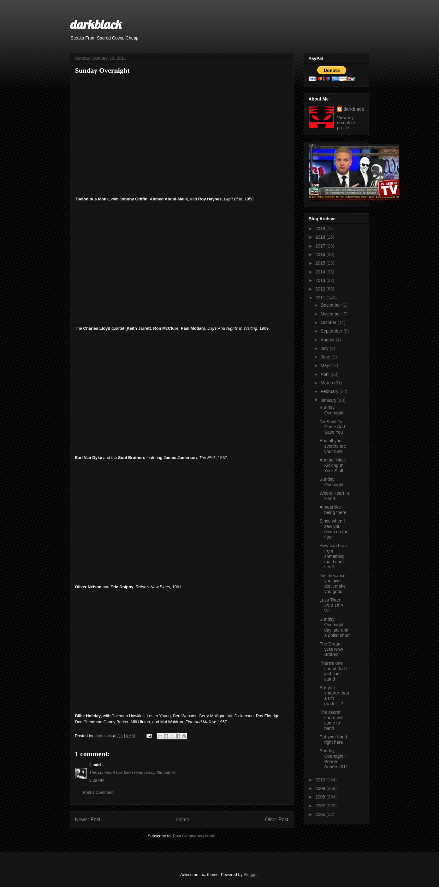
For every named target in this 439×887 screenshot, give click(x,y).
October (329, 322)
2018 (320, 237)
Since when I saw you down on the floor (333, 528)
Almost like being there (332, 510)
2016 (320, 254)
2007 (320, 805)
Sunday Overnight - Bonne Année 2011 (333, 758)
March (327, 382)
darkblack (96, 24)
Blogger (251, 874)
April (326, 374)
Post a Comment (98, 792)
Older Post (276, 819)
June (326, 356)
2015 (320, 263)
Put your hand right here (333, 739)
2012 (320, 288)
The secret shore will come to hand (330, 720)
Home (182, 819)
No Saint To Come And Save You (332, 427)
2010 (320, 779)
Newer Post (88, 819)
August (328, 339)
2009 (320, 788)
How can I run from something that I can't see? (333, 556)
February (330, 391)
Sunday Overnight (331, 410)
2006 (320, 814)
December (331, 305)
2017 (320, 245)
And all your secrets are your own (332, 446)
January (329, 400)
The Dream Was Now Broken (331, 649)
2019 (320, 228)
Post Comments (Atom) (194, 836)
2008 (320, 796)
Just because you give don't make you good (332, 583)
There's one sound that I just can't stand (333, 671)
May (325, 365)
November (331, 313)
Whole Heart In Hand (334, 496)
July (325, 348)
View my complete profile (346, 122)
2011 (320, 297)
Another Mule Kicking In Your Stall (332, 465)
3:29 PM (96, 780)
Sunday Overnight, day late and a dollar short (334, 627)
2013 (320, 280)
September (332, 330)
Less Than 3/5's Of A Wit (331, 605)
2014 (320, 271)
